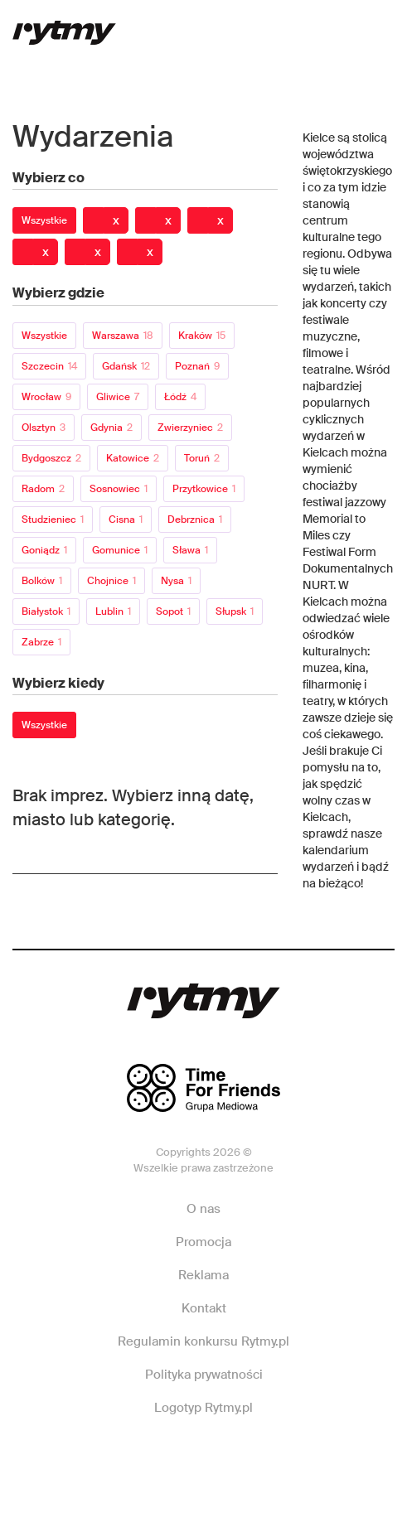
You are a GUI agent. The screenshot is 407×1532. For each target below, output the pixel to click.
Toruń (202, 458)
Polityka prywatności (204, 1374)
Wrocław (46, 396)
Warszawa (122, 335)
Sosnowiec (119, 488)
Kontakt (204, 1308)
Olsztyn (43, 427)
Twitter (277, 1457)
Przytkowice (203, 488)
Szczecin (49, 366)
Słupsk (235, 611)
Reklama (203, 1275)
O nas (203, 1209)
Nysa (176, 580)
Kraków (201, 335)
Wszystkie (44, 220)
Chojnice (111, 580)
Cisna (126, 519)
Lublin (113, 611)
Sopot (173, 611)
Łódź (180, 396)
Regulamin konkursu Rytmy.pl (203, 1341)
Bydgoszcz (51, 458)
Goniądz (44, 550)
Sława (190, 550)
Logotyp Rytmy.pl (203, 1407)
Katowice (132, 458)
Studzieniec (53, 519)
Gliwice (117, 396)
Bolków (42, 580)
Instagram (202, 1457)
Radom (43, 488)
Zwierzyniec (190, 427)
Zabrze (41, 642)
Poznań (197, 366)
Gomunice (120, 550)
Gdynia (111, 427)
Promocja (203, 1242)
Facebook (126, 1457)
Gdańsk (126, 366)
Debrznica (194, 519)
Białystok (46, 611)
